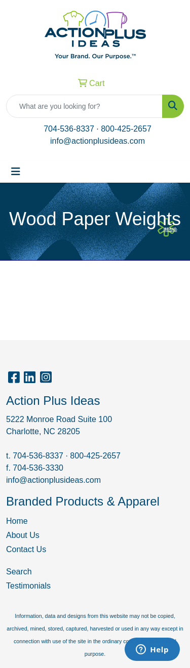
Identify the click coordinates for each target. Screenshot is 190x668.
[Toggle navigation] (15, 171)
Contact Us (26, 549)
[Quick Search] (84, 106)
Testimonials (28, 585)
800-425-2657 (126, 128)
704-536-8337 (69, 128)
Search (19, 571)
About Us (23, 535)
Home (17, 521)
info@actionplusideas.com (97, 141)
